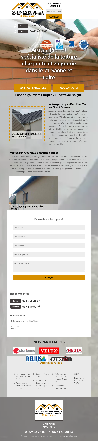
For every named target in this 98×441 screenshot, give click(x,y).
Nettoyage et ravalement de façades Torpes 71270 (61, 378)
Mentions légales (67, 436)
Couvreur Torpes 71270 (42, 375)
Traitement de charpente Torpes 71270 (23, 386)
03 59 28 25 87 (32, 25)
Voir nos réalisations (33, 87)
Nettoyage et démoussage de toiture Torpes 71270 (42, 384)
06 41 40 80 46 (32, 31)
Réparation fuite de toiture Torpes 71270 (23, 376)
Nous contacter (68, 87)
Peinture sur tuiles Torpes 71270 (79, 380)
